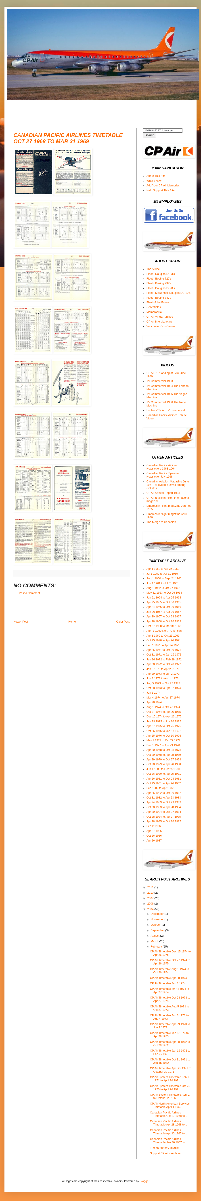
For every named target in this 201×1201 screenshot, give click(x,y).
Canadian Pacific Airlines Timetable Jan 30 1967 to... (168, 1141)
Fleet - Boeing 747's (159, 297)
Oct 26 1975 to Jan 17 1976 (164, 731)
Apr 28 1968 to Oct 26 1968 (164, 621)
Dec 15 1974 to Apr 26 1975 (164, 716)
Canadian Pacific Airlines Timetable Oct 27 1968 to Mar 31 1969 (68, 138)
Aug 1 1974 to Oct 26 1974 (163, 707)
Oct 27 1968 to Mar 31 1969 (164, 626)
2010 (150, 892)
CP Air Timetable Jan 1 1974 (167, 983)
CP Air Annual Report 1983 (163, 492)
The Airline (153, 269)
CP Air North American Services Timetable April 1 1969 (170, 1105)
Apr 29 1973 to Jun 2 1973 (163, 673)
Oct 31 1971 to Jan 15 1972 (164, 654)
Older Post (123, 621)
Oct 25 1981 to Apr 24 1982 (164, 783)
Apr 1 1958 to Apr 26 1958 (163, 568)
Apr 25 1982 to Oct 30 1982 (164, 793)
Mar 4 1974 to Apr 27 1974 (163, 697)
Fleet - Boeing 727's (159, 278)
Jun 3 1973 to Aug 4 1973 (163, 678)
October (156, 924)
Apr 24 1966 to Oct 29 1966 (164, 607)
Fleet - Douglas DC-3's (161, 274)
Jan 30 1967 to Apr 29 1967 (164, 611)
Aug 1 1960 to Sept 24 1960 (164, 578)
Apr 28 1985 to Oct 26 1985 (164, 821)
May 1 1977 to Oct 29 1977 (163, 740)
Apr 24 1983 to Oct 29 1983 (164, 802)
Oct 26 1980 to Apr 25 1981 (164, 773)
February (157, 946)
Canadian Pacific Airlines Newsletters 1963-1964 (162, 467)
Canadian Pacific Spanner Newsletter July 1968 (163, 475)
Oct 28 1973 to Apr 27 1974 (164, 688)
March (155, 941)
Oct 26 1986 (154, 835)
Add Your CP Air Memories (163, 185)
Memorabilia (154, 312)
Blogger (144, 1181)
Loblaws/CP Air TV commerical (166, 410)
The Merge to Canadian (161, 522)
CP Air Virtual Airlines (160, 316)
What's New (154, 180)
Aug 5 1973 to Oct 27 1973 (163, 683)
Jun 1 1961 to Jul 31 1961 (163, 583)
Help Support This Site (161, 190)
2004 (150, 909)
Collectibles (154, 307)
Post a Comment (29, 593)
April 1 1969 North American (164, 630)
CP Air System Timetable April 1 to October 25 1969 (170, 1096)
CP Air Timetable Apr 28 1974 (168, 978)
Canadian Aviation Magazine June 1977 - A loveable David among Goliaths (168, 485)
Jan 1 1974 (153, 692)
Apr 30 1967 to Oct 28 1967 (164, 616)
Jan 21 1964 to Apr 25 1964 (164, 597)
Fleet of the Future (158, 302)
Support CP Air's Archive (165, 1153)
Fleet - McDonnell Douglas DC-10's (169, 292)
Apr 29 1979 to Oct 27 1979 (164, 759)
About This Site (156, 176)
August (155, 935)
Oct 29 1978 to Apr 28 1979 (164, 754)
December (158, 913)
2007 (150, 898)
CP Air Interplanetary (159, 321)
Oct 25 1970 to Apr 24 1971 (164, 640)
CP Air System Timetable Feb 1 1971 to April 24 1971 (169, 1079)
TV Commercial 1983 (160, 381)
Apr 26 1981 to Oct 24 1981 (164, 778)
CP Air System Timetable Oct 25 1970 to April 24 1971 (170, 1088)
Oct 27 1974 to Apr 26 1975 (164, 711)
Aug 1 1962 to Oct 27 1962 (163, 588)
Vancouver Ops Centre (161, 326)
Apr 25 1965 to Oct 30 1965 (164, 602)
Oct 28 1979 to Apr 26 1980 (164, 764)
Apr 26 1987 (154, 840)
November (158, 919)
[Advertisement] (94, 110)
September (158, 930)
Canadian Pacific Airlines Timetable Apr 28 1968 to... (168, 1123)
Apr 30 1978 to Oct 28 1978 (164, 750)
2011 (150, 887)
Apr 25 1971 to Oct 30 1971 (164, 650)
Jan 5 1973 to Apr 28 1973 (163, 669)
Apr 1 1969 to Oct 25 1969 (163, 635)
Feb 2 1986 (154, 826)
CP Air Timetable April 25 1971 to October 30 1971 (170, 1070)
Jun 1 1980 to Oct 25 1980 (163, 769)
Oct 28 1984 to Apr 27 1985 (164, 816)
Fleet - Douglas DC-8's (161, 288)
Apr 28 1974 (154, 702)
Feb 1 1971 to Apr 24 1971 (163, 645)
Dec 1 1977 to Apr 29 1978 (163, 745)
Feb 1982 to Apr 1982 (160, 788)
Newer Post (20, 621)
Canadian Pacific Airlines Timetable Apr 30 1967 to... (168, 1132)
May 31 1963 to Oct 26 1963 (164, 592)
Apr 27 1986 (154, 831)
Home (72, 621)
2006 (150, 903)
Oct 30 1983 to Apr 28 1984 (164, 807)
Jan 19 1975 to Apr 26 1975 (164, 721)
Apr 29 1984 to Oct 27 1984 (164, 811)
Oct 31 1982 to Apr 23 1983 (164, 797)
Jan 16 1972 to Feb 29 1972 (164, 659)
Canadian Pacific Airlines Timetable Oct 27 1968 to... (168, 1114)
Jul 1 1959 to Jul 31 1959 (162, 573)
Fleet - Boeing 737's (159, 283)
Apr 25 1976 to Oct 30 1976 (164, 735)
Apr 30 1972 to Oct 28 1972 (164, 664)
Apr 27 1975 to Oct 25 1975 (164, 726)
